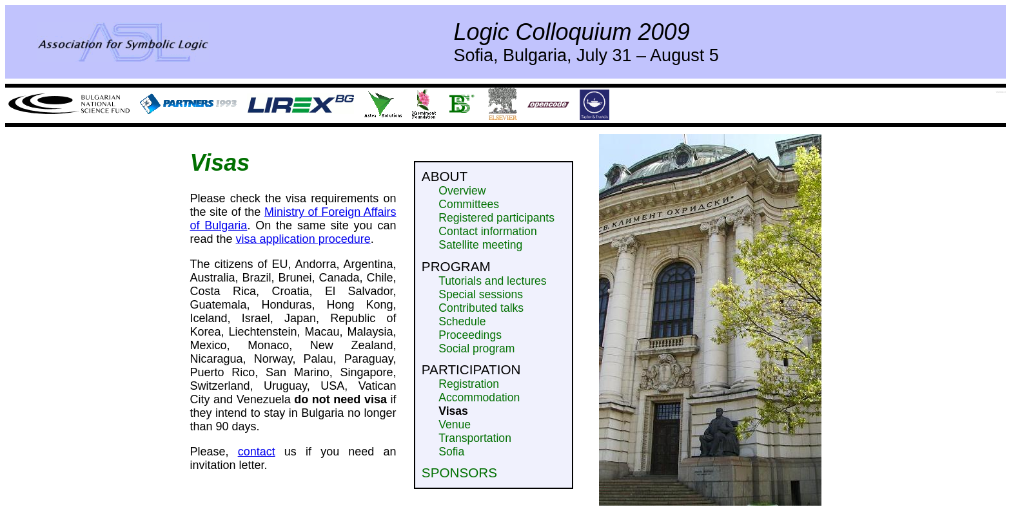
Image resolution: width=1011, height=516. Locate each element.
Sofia (451, 451)
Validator (1001, 91)
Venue (454, 424)
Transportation (474, 438)
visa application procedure (303, 239)
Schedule (462, 321)
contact (256, 451)
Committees (468, 204)
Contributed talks (481, 307)
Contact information (487, 231)
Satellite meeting (480, 244)
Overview (462, 190)
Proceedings (470, 335)
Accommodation (479, 397)
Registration (468, 383)
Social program (476, 348)
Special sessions (480, 294)
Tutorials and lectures (492, 280)
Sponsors (459, 472)
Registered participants (496, 217)
